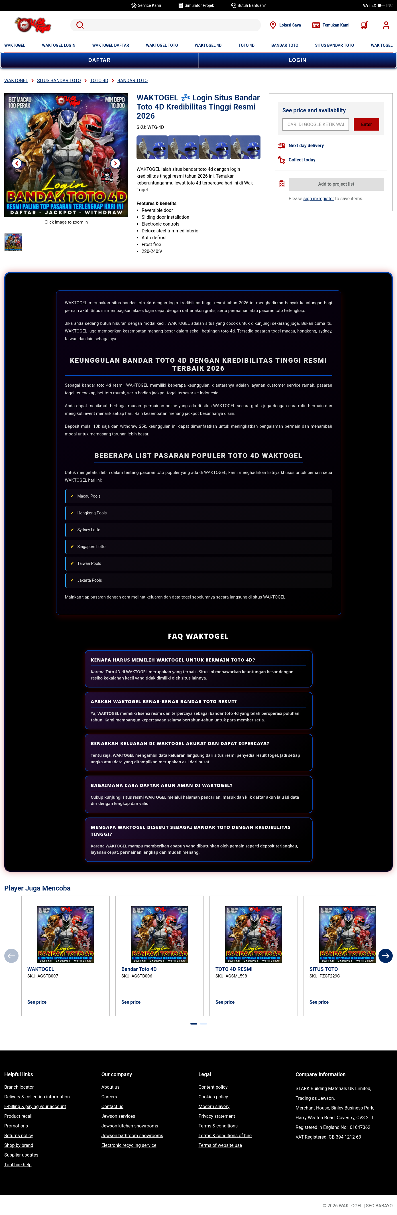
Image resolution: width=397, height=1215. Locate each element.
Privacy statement (217, 1116)
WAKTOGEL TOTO (162, 45)
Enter (366, 124)
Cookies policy (213, 1097)
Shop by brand (18, 1145)
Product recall (18, 1116)
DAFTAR (99, 60)
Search (78, 25)
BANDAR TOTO (284, 45)
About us (110, 1087)
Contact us (112, 1106)
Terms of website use (220, 1145)
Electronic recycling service (128, 1145)
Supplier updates (21, 1155)
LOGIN (297, 60)
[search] (165, 25)
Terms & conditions (218, 1126)
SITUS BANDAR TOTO (334, 45)
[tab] (193, 1024)
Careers (109, 1097)
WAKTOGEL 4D (208, 45)
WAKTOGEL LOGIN (59, 45)
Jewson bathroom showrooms (132, 1135)
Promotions (16, 1126)
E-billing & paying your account (35, 1106)
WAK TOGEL (382, 45)
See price (36, 1002)
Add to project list (336, 184)
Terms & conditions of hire (225, 1135)
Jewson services (118, 1116)
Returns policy (18, 1135)
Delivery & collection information (37, 1097)
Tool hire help (17, 1164)
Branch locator (19, 1087)
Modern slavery (214, 1106)
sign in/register (319, 198)
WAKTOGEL (14, 45)
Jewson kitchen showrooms (129, 1126)
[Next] (385, 956)
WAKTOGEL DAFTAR (110, 45)
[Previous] (11, 956)
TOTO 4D (247, 45)
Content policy (213, 1087)
